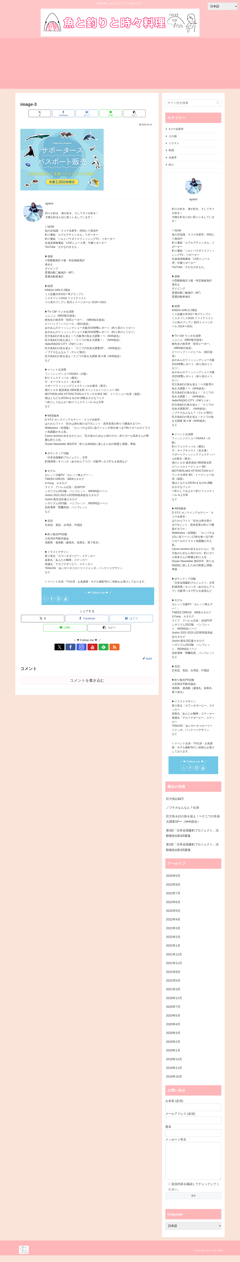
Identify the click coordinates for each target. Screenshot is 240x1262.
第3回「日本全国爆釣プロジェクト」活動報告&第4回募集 (192, 833)
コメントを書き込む (87, 680)
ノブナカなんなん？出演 (182, 807)
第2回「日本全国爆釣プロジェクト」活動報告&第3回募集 (192, 847)
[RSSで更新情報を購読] (106, 647)
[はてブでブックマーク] (87, 113)
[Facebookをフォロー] (51, 599)
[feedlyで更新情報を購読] (98, 647)
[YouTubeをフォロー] (65, 599)
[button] (131, 113)
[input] (193, 103)
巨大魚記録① (175, 798)
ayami (49, 203)
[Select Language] (193, 1232)
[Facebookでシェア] (64, 113)
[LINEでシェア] (109, 113)
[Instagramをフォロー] (59, 599)
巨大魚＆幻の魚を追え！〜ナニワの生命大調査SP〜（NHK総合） (193, 819)
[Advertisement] (120, 65)
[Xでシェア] (42, 113)
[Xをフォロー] (45, 599)
